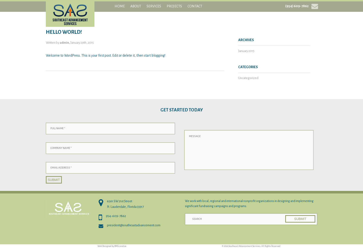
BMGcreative (120, 246)
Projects (174, 6)
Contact (195, 6)
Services (154, 6)
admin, (65, 42)
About (135, 6)
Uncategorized (248, 78)
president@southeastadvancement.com (133, 225)
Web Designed (104, 246)
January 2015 (246, 51)
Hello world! (64, 32)
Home (120, 6)
